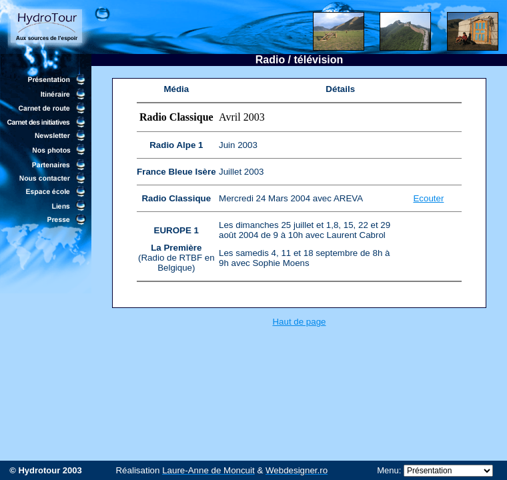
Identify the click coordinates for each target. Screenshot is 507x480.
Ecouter (428, 198)
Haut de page (299, 322)
